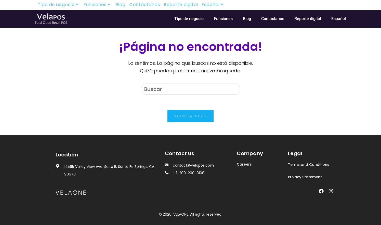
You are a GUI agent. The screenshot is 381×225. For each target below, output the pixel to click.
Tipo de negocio (59, 4)
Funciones (98, 4)
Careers (244, 164)
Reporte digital (181, 4)
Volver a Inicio (190, 116)
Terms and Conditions (308, 164)
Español (213, 4)
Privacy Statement (305, 177)
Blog (120, 4)
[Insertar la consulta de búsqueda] (190, 89)
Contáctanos (144, 4)
